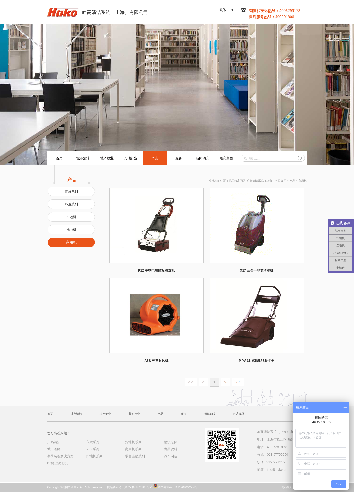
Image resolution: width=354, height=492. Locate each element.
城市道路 (53, 449)
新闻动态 (202, 158)
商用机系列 (133, 449)
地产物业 (107, 158)
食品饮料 (170, 449)
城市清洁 (83, 158)
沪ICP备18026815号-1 (138, 487)
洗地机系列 (133, 442)
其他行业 (130, 158)
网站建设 (287, 487)
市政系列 (71, 191)
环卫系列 (71, 204)
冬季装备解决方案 (60, 456)
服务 (178, 158)
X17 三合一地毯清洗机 (256, 270)
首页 (59, 158)
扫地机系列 (94, 456)
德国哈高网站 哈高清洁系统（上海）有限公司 (257, 180)
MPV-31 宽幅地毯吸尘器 (257, 360)
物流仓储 (170, 442)
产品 (155, 158)
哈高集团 (226, 158)
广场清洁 (53, 442)
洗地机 (71, 229)
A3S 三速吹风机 (156, 360)
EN (230, 10)
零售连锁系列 (135, 456)
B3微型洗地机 (57, 463)
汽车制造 (170, 456)
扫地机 (71, 217)
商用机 (71, 242)
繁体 (222, 10)
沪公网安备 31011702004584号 (175, 486)
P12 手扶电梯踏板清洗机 (156, 270)
